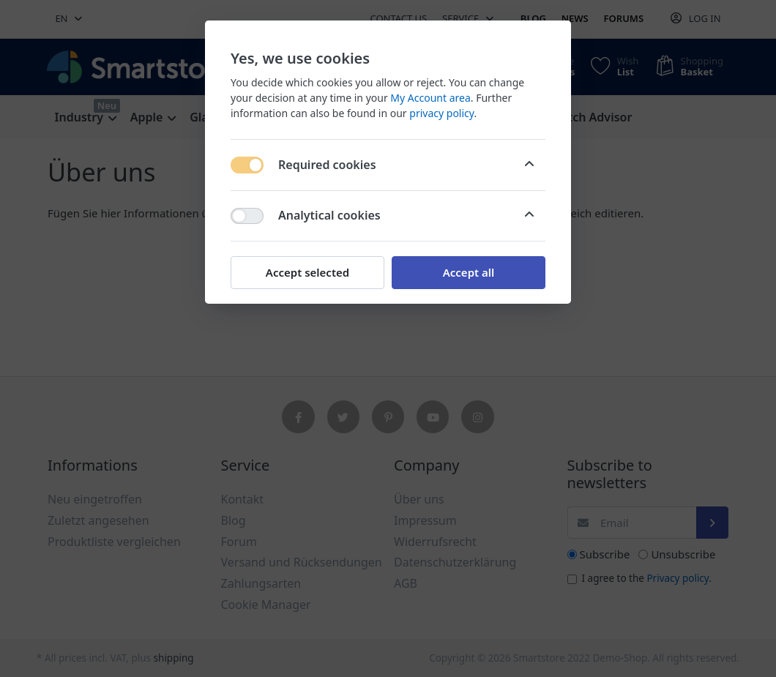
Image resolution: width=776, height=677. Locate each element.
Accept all (469, 272)
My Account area (430, 98)
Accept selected (307, 272)
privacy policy (441, 113)
